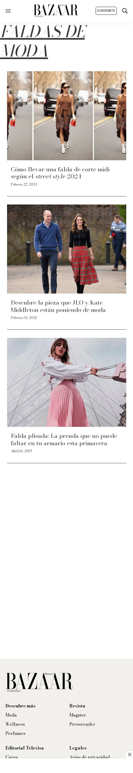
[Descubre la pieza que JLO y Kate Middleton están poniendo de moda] (66, 249)
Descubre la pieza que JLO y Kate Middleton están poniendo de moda (58, 306)
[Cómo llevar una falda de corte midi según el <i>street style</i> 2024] (66, 115)
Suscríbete (106, 10)
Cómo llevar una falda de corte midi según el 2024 (60, 173)
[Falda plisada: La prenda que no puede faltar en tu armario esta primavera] (66, 382)
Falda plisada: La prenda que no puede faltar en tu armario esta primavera (64, 439)
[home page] (56, 11)
